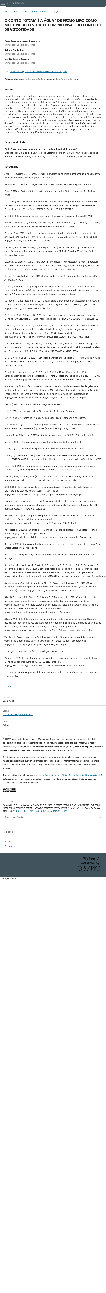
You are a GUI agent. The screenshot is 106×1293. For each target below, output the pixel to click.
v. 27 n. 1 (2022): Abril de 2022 (36, 11)
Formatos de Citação (14, 817)
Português (9, 846)
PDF (9, 686)
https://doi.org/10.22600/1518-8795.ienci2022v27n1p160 (38, 71)
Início (6, 11)
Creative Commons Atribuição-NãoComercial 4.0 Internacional (72, 775)
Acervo (16, 11)
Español (8, 841)
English (8, 837)
